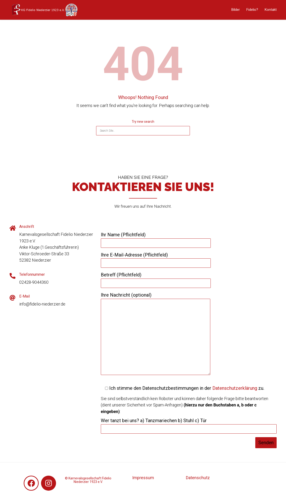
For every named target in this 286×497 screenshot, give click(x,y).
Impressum (143, 477)
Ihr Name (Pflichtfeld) (156, 239)
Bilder (235, 10)
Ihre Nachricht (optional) (155, 334)
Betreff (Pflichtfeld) (156, 279)
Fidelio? (252, 10)
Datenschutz (198, 477)
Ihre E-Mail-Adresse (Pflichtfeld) (156, 259)
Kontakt (271, 10)
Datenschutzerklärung (234, 388)
